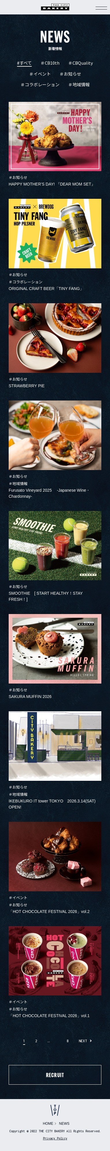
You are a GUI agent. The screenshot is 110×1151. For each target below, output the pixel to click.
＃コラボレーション (39, 84)
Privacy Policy (55, 1138)
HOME (48, 1123)
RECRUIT (55, 1075)
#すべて (24, 63)
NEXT (83, 1041)
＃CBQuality (80, 63)
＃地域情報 (79, 84)
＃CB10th (49, 63)
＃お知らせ (70, 74)
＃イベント (40, 74)
